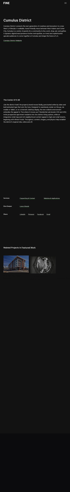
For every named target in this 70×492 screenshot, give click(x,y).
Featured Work (29, 248)
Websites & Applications (52, 198)
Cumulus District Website (12, 41)
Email (48, 214)
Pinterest (31, 214)
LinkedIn (22, 214)
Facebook (40, 214)
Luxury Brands (24, 206)
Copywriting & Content (27, 198)
